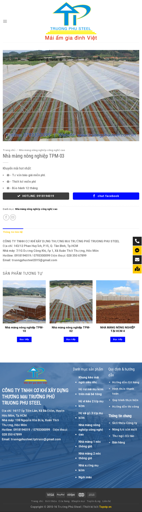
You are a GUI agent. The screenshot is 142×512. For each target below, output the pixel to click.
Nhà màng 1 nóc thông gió (90, 444)
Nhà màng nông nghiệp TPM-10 (24, 329)
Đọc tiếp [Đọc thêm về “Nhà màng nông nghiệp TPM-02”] (71, 339)
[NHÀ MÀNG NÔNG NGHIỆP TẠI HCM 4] (117, 301)
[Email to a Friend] (13, 217)
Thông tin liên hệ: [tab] (13, 232)
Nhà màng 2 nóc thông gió (90, 456)
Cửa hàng (64, 501)
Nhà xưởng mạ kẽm (89, 468)
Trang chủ (9, 150)
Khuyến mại (78, 501)
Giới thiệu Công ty (124, 423)
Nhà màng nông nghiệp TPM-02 (71, 329)
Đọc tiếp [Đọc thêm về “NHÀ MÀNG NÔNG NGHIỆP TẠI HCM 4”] (117, 339)
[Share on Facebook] (6, 217)
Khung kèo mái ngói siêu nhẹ (89, 380)
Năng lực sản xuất (124, 429)
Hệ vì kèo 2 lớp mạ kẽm (91, 404)
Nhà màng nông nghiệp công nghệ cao (42, 150)
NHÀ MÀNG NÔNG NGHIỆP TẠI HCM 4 (117, 329)
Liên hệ (106, 501)
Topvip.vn (105, 506)
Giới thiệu (51, 501)
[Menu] (5, 21)
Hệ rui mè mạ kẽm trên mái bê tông (91, 392)
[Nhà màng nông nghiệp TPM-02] (70, 301)
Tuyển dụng (94, 501)
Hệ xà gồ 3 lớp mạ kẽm (91, 415)
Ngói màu (85, 477)
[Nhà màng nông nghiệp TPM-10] (24, 301)
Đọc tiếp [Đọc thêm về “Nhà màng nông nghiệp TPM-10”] (24, 339)
